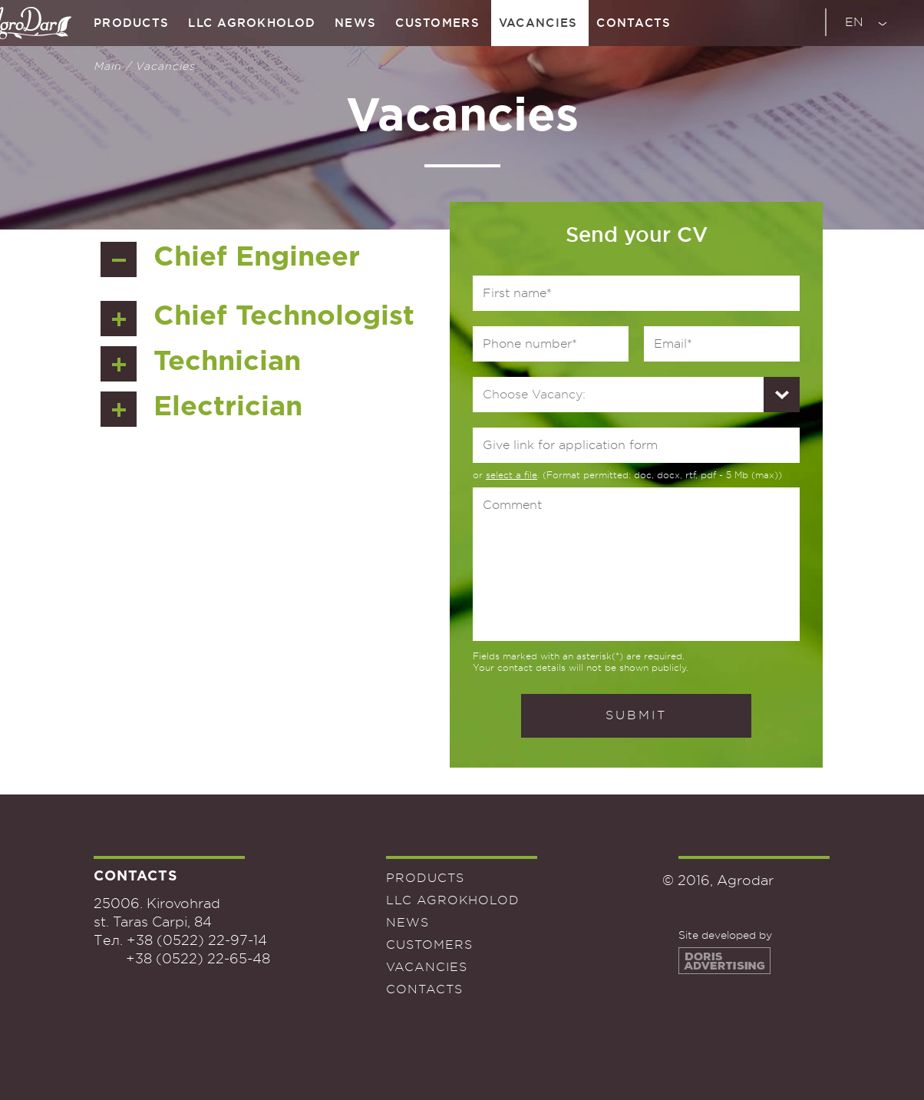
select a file (511, 475)
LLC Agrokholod (251, 22)
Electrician (227, 407)
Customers (437, 22)
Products (131, 22)
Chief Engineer (256, 258)
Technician (227, 362)
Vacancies (538, 22)
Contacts (633, 22)
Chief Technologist (283, 317)
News (355, 22)
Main (107, 66)
